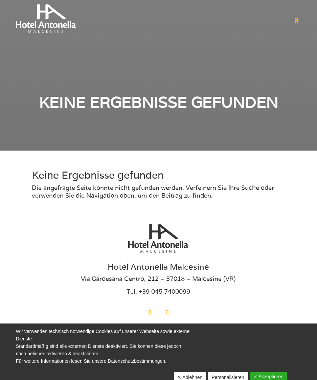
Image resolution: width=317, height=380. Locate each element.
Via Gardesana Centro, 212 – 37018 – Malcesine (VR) (158, 279)
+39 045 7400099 (164, 291)
